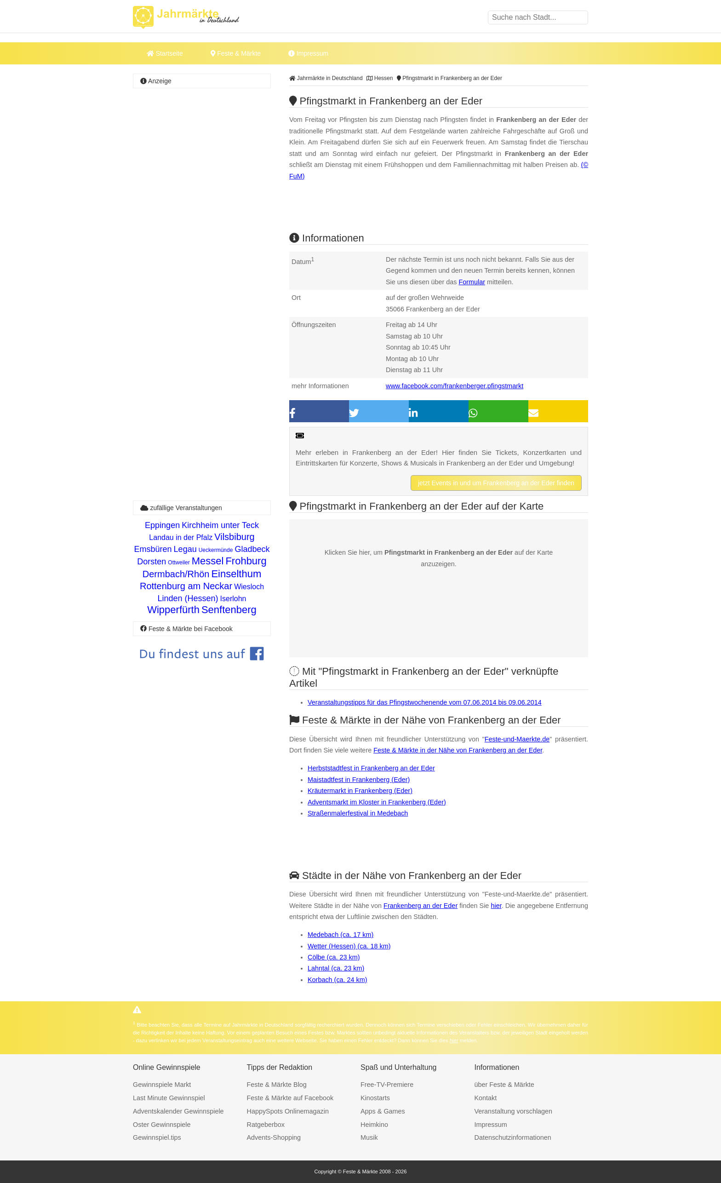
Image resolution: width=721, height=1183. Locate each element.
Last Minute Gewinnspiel (169, 1098)
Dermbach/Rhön (176, 574)
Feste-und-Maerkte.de (517, 739)
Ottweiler (178, 562)
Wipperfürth (173, 609)
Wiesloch (249, 587)
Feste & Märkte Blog (277, 1084)
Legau (185, 549)
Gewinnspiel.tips (157, 1137)
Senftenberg (229, 609)
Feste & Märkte (236, 53)
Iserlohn (233, 599)
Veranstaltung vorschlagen (514, 1111)
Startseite (165, 53)
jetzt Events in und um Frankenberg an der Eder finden (496, 483)
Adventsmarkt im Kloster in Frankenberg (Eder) (377, 802)
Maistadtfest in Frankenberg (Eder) (359, 779)
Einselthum (236, 574)
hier (496, 905)
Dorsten (151, 561)
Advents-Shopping (274, 1137)
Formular (471, 282)
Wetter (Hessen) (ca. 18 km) (349, 946)
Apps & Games (382, 1111)
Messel (208, 561)
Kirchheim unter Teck (220, 525)
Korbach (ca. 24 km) (337, 979)
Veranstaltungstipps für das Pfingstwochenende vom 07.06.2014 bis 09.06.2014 (425, 702)
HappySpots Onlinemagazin (288, 1111)
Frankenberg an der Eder (420, 905)
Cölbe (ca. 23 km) (334, 957)
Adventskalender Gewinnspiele (178, 1111)
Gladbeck (252, 549)
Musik (369, 1137)
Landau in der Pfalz (180, 537)
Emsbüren (153, 549)
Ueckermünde (216, 550)
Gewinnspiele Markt (162, 1084)
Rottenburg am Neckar (186, 586)
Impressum (308, 53)
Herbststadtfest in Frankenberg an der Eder (371, 768)
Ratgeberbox (266, 1124)
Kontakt (486, 1098)
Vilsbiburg (234, 537)
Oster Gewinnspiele (162, 1124)
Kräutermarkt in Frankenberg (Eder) (360, 790)
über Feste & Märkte (504, 1084)
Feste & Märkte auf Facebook (290, 1098)
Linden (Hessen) (188, 598)
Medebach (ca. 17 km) (340, 934)
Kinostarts (375, 1098)
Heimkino (374, 1124)
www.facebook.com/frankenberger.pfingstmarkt (454, 386)
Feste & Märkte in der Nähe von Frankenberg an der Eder (457, 750)
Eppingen (162, 525)
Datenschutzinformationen (513, 1137)
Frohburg (245, 561)
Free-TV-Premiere (386, 1084)
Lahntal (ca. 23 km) (336, 968)
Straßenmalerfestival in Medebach (358, 813)
